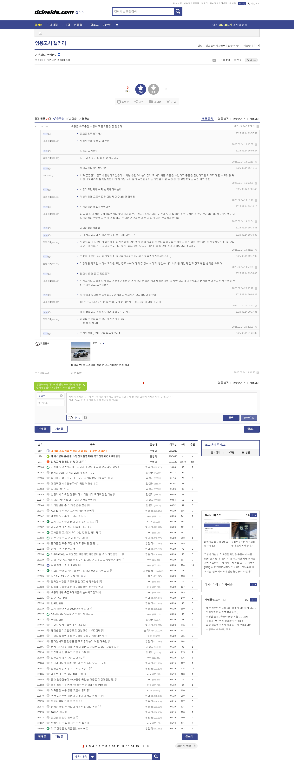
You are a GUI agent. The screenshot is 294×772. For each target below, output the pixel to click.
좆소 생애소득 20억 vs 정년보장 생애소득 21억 (75, 685)
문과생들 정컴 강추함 (61, 717)
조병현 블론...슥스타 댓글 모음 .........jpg (227, 616)
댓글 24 (251, 60)
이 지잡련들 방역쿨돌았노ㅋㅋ (66, 728)
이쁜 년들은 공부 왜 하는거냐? (66, 538)
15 (137, 746)
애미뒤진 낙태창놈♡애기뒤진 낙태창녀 (71, 483)
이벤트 (224, 3)
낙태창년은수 (56, 489)
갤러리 (39, 24)
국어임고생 (55, 619)
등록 (231, 417)
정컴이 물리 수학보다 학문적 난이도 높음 (72, 706)
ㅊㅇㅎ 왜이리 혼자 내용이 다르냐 (68, 527)
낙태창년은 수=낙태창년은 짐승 (67, 505)
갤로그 (204, 3)
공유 (139, 101)
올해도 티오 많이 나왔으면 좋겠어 (68, 723)
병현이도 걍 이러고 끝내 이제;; (222, 612)
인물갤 (196, 3)
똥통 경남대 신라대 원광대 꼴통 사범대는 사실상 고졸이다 (81, 646)
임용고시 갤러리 (50, 43)
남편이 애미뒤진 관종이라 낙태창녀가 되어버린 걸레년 (79, 494)
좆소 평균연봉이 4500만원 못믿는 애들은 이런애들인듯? (80, 679)
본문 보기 (223, 118)
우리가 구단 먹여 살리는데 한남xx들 (225, 621)
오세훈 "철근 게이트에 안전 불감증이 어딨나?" (228, 571)
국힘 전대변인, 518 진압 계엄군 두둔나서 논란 (228, 554)
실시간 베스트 (213, 515)
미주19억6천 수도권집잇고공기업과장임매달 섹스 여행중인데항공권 (84, 554)
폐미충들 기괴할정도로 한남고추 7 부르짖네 (74, 630)
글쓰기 (251, 428)
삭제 (258, 126)
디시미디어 (211, 584)
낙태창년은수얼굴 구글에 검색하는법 (70, 499)
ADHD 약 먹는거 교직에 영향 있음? (69, 510)
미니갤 (187, 3)
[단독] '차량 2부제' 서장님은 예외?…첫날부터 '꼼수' (230, 567)
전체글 (42, 428)
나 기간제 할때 (57, 597)
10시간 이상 (55, 712)
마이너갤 (177, 3)
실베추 (123, 102)
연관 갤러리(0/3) (215, 45)
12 (123, 746)
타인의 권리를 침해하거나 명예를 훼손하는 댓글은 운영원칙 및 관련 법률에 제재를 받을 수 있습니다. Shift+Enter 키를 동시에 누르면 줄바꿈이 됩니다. (121, 398)
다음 (143, 746)
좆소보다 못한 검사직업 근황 (65, 674)
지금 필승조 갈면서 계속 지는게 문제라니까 (229, 625)
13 (127, 746)
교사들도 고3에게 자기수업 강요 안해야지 (72, 532)
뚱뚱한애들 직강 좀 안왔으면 (65, 701)
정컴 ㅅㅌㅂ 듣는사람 (61, 548)
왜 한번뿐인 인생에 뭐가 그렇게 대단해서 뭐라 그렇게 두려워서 (231, 608)
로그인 (242, 3)
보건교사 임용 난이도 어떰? (64, 657)
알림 (246, 452)
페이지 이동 (186, 746)
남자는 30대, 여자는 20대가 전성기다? (70, 472)
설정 (200, 45)
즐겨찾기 (215, 452)
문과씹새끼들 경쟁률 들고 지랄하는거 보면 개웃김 (77, 641)
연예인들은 (55, 603)
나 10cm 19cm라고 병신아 (63, 576)
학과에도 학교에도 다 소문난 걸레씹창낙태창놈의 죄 (78, 478)
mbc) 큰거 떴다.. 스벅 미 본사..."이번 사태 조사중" (230, 558)
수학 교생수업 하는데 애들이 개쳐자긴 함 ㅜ (74, 695)
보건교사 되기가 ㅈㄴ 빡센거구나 (67, 668)
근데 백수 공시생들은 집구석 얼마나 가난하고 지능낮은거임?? (84, 559)
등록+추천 (249, 417)
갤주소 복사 (234, 45)
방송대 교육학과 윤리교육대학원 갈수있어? (73, 587)
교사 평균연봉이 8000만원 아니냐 (68, 608)
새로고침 (255, 118)
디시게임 (214, 3)
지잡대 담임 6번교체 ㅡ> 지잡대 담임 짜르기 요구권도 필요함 (83, 467)
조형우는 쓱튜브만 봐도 (218, 629)
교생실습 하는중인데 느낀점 (64, 625)
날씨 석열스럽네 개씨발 (62, 565)
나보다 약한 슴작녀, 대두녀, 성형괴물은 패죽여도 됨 (78, 570)
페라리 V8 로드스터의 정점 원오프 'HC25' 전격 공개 (100, 365)
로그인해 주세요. (215, 444)
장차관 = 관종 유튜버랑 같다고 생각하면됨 (73, 581)
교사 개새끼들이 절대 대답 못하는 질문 (71, 521)
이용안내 (248, 45)
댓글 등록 (207, 118)
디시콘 (233, 3)
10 (113, 746)
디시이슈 (227, 584)
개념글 (59, 428)
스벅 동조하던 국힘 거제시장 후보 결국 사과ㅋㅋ (229, 563)
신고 (171, 101)
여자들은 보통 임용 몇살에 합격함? (68, 690)
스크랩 (214, 60)
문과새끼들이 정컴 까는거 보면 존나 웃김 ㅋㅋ (75, 663)
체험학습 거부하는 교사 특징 (65, 516)
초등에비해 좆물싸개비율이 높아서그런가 (72, 592)
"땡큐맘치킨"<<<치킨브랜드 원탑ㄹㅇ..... (72, 614)
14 (132, 746)
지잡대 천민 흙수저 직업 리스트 (66, 652)
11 (118, 746)
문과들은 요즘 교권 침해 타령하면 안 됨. (71, 543)
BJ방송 (107, 24)
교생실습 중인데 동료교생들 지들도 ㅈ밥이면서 (75, 636)
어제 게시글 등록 (229, 24)
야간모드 (254, 3)
